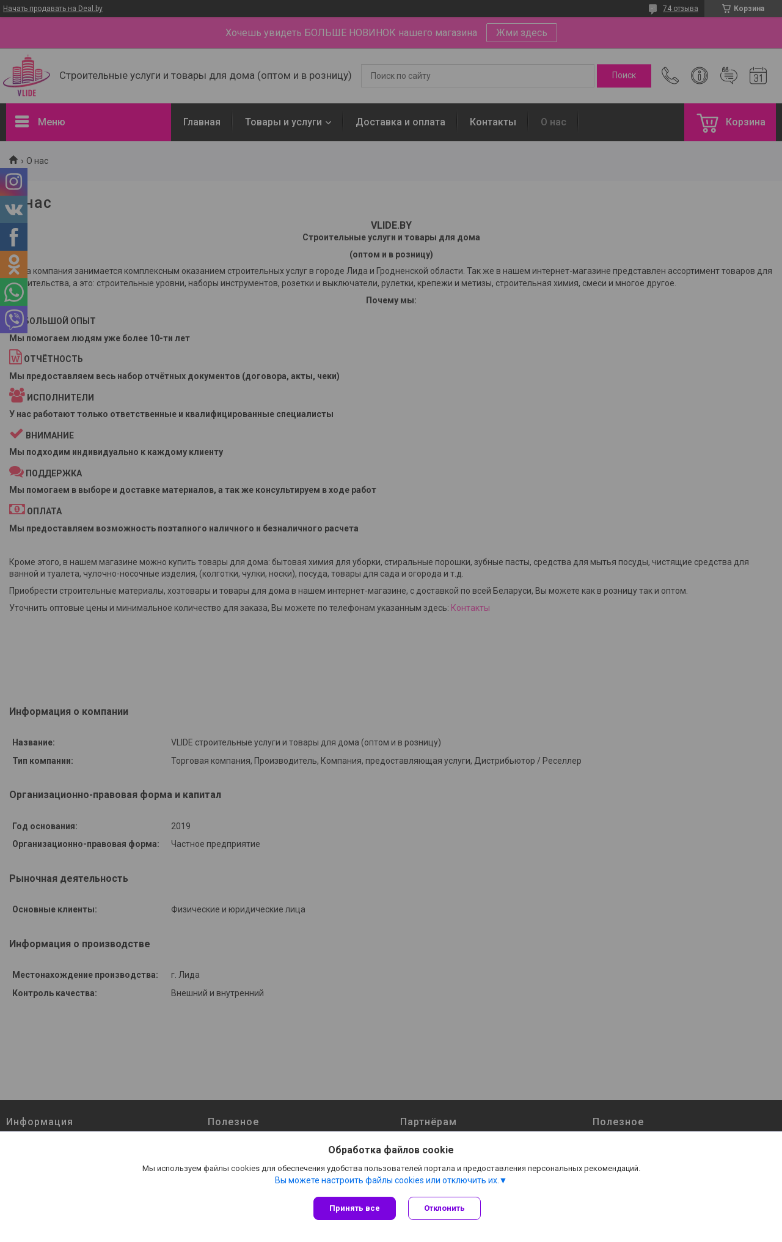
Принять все (354, 1208)
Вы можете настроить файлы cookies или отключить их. (387, 1180)
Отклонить (444, 1208)
